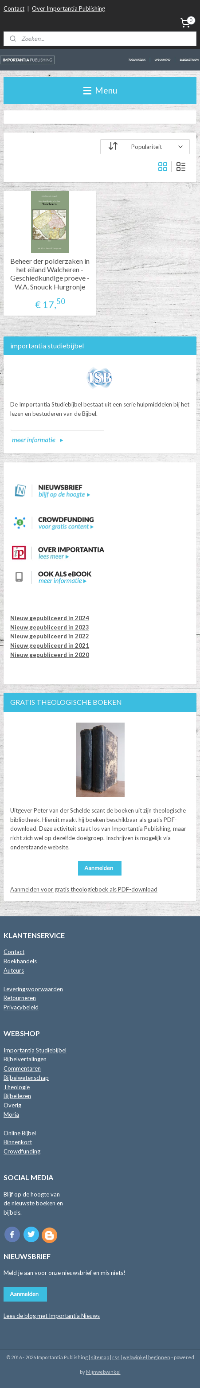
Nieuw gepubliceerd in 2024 (49, 618)
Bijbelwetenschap (26, 1077)
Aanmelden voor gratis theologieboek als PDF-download (83, 889)
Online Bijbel (20, 1133)
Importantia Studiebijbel (35, 1050)
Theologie (17, 1087)
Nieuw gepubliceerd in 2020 (49, 654)
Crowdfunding (22, 1151)
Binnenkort (18, 1142)
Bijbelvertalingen (25, 1059)
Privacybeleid (21, 1007)
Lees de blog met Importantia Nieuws (52, 1315)
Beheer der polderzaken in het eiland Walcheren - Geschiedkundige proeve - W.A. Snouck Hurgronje (50, 274)
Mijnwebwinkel (103, 1372)
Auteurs (14, 970)
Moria (11, 1114)
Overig (12, 1105)
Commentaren (22, 1068)
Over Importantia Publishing (68, 8)
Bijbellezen (17, 1095)
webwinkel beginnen (146, 1357)
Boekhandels (20, 961)
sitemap (100, 1357)
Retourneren (20, 997)
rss (116, 1357)
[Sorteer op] (145, 147)
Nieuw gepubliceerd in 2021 (49, 645)
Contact (14, 8)
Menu (100, 90)
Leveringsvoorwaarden (33, 989)
